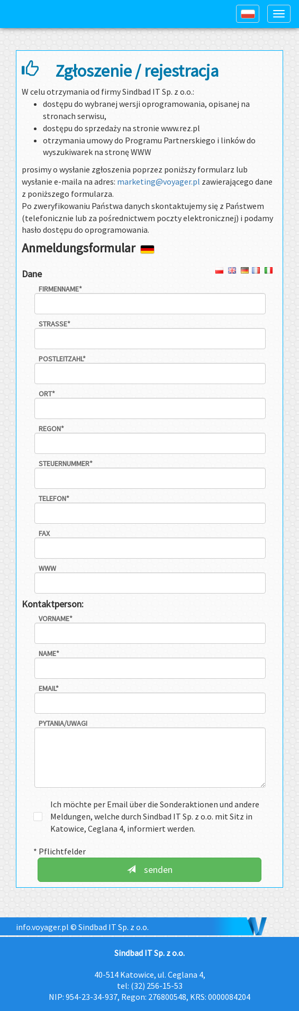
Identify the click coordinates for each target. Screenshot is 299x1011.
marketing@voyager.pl (159, 181)
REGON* (51, 428)
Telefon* (54, 498)
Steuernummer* (66, 463)
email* (49, 688)
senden (150, 869)
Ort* (47, 393)
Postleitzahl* (62, 358)
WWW (47, 568)
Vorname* (56, 618)
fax (44, 533)
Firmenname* (60, 289)
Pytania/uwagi (63, 723)
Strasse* (54, 324)
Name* (49, 653)
